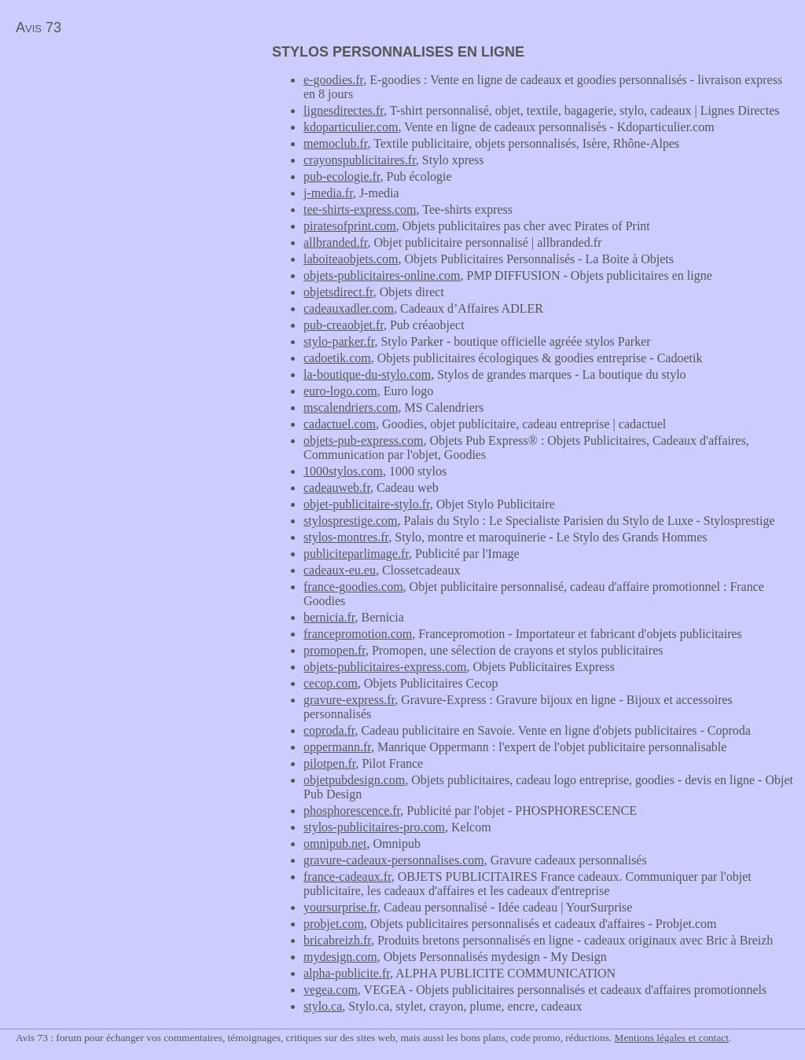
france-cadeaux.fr (347, 876)
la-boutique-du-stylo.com (367, 374)
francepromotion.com (357, 633)
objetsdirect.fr (338, 292)
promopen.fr (334, 650)
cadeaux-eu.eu (339, 570)
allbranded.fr (335, 242)
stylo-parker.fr (338, 341)
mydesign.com (340, 956)
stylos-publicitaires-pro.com (374, 827)
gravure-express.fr (349, 699)
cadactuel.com (339, 424)
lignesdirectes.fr (343, 110)
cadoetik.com (337, 358)
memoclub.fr (335, 143)
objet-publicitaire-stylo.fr (366, 504)
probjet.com (333, 923)
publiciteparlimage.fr (356, 553)
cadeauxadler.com (348, 308)
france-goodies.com (353, 586)
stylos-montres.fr (345, 537)
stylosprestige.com (350, 520)
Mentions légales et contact (672, 1037)
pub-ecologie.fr (341, 176)
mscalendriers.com (350, 407)
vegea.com (330, 989)
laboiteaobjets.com (350, 259)
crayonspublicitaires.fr (359, 160)
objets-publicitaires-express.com (385, 666)
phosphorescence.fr (351, 810)
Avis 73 (38, 27)
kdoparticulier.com (350, 127)
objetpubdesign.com (354, 780)
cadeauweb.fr (336, 487)
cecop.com (330, 683)
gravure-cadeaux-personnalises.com (393, 860)
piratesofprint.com (349, 226)
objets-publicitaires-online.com (382, 275)
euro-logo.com (340, 391)
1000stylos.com (343, 471)
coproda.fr (329, 730)
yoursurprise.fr (340, 907)
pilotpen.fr (329, 763)
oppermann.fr (337, 747)
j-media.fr (328, 193)
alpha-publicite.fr (346, 973)
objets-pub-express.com (363, 440)
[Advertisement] (132, 154)
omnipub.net (334, 843)
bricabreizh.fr (337, 940)
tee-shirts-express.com (360, 209)
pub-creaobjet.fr (343, 325)
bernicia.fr (329, 617)
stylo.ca (322, 1006)
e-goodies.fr (333, 79)
